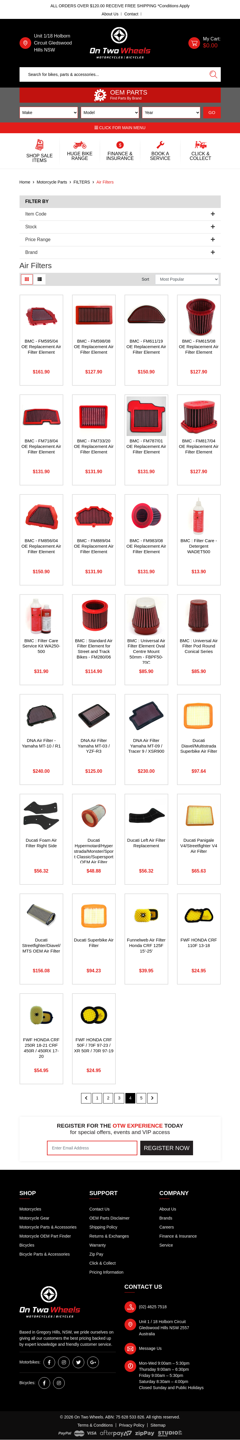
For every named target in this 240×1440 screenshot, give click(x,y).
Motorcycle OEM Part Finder (45, 1236)
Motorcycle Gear (35, 1218)
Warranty (97, 1245)
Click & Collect (102, 1263)
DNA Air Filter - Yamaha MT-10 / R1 (41, 743)
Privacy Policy (131, 1425)
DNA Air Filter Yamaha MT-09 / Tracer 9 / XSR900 (146, 746)
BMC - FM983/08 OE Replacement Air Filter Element (146, 546)
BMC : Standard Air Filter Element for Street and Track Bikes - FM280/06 (93, 649)
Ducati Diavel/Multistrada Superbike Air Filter (198, 746)
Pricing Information (106, 1272)
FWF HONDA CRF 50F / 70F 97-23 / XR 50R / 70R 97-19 (93, 1045)
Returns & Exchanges (109, 1236)
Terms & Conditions (95, 1425)
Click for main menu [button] (120, 127)
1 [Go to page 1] (97, 1098)
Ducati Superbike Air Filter (94, 942)
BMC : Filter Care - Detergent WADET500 (199, 546)
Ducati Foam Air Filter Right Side (41, 843)
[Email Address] (92, 1148)
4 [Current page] (130, 1098)
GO (212, 112)
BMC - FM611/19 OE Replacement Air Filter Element (146, 347)
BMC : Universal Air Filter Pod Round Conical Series (199, 646)
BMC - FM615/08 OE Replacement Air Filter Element (199, 347)
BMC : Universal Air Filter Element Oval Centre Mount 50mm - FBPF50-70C (146, 651)
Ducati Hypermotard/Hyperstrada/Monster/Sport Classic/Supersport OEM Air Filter (94, 851)
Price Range (120, 239)
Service (166, 1245)
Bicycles (27, 1245)
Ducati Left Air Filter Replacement (146, 843)
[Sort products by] (187, 279)
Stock (120, 226)
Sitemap (157, 1425)
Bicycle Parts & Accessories (45, 1254)
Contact (131, 14)
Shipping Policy (103, 1227)
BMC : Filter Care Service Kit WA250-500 (41, 646)
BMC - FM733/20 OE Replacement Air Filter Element (94, 446)
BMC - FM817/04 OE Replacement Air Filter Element (199, 446)
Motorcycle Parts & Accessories (48, 1227)
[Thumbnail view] (27, 279)
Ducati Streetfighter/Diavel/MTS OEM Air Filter (41, 945)
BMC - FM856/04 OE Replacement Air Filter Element (41, 546)
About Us (110, 14)
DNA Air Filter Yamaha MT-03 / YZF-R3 (94, 746)
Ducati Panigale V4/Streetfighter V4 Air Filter (198, 846)
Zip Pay (96, 1254)
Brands (165, 1218)
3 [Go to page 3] (119, 1098)
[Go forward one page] (152, 1098)
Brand (120, 252)
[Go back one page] (86, 1098)
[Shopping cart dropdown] (204, 43)
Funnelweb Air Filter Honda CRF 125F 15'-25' (146, 945)
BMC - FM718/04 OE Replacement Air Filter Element (41, 446)
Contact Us (99, 1209)
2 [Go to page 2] (108, 1098)
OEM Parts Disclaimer (109, 1218)
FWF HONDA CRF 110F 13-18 (199, 942)
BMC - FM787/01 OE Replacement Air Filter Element (146, 446)
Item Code (120, 213)
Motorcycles (30, 1209)
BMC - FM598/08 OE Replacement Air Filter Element (94, 347)
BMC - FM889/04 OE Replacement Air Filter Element (94, 546)
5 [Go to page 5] (141, 1098)
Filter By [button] (37, 201)
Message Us (150, 1348)
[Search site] (213, 74)
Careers (166, 1227)
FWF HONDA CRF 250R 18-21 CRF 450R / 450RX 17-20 (41, 1048)
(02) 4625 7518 (153, 1306)
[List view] (39, 279)
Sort (145, 279)
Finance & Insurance (178, 1236)
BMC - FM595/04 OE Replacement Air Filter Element (41, 347)
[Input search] (113, 74)
